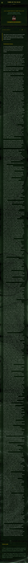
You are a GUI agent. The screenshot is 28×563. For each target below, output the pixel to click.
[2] (12, 487)
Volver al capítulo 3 (6, 29)
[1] (16, 62)
